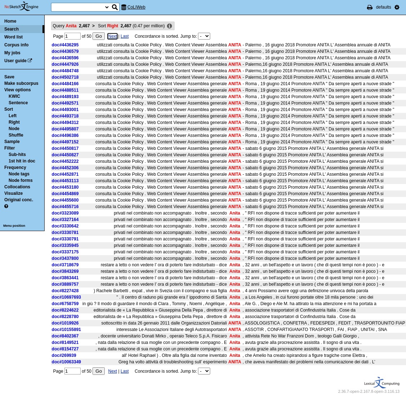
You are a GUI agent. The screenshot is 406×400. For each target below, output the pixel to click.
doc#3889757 (65, 284)
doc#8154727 (65, 348)
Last (125, 36)
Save (9, 76)
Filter (9, 148)
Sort (8, 109)
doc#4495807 (65, 129)
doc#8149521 (65, 342)
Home (10, 21)
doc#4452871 (65, 174)
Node (14, 128)
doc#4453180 (65, 187)
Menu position (14, 225)
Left (13, 115)
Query (71, 25)
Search (11, 29)
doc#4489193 (65, 96)
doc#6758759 (65, 303)
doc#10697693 (66, 297)
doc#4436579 (65, 51)
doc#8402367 (65, 336)
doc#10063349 (66, 361)
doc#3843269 (65, 271)
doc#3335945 (65, 245)
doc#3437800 (65, 258)
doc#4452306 (65, 167)
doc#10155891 (66, 329)
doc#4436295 (65, 44)
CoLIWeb (136, 7)
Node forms (21, 180)
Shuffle (16, 135)
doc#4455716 (65, 206)
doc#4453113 (65, 180)
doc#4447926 (65, 64)
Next (112, 36)
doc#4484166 (65, 83)
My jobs (12, 52)
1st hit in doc (22, 161)
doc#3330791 (65, 239)
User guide (15, 60)
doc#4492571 (65, 103)
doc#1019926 (65, 323)
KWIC (14, 96)
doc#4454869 (65, 193)
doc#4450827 (65, 154)
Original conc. (18, 199)
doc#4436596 (65, 57)
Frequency (15, 167)
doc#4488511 (65, 90)
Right (14, 122)
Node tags (19, 173)
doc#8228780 (65, 316)
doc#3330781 (65, 232)
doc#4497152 (65, 141)
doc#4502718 (65, 77)
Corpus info (16, 44)
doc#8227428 (65, 290)
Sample (12, 141)
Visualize (13, 193)
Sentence (18, 102)
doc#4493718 (65, 116)
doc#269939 (64, 355)
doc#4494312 (65, 122)
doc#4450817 (65, 148)
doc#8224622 (65, 310)
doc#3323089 (65, 213)
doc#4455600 (65, 200)
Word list (13, 37)
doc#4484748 (65, 70)
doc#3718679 (65, 264)
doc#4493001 (65, 109)
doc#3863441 (65, 277)
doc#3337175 (65, 251)
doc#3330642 (65, 226)
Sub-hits (17, 154)
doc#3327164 (65, 219)
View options (17, 89)
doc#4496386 (65, 135)
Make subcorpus (21, 83)
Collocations (17, 186)
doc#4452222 (65, 161)
